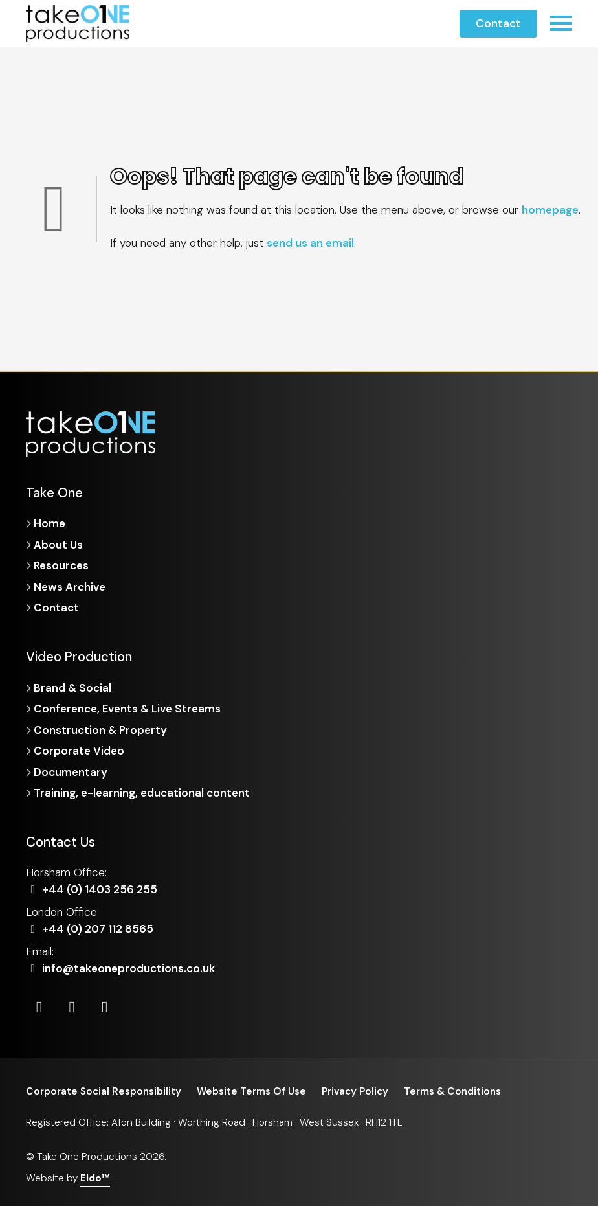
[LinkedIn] (39, 1007)
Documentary (70, 772)
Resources (61, 565)
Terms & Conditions (452, 1091)
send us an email (310, 243)
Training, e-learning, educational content (142, 793)
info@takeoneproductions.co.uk (121, 968)
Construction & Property (100, 730)
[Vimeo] (104, 1007)
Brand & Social (72, 688)
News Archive (69, 587)
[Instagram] (72, 1007)
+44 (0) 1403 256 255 (91, 889)
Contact (498, 23)
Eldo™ (95, 1178)
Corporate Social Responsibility (103, 1091)
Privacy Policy (355, 1091)
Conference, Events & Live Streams (127, 708)
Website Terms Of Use (251, 1091)
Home (49, 523)
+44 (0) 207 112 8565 (89, 929)
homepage (550, 210)
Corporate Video (79, 751)
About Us (58, 545)
